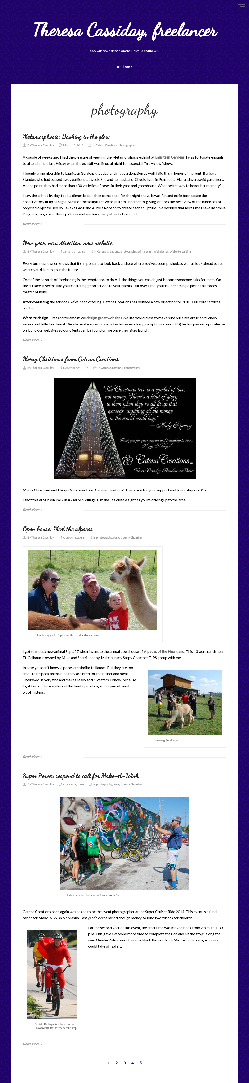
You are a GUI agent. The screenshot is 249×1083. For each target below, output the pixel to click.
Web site (175, 251)
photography (127, 145)
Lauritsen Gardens (170, 157)
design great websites (104, 318)
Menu (241, 6)
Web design (161, 251)
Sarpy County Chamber (127, 537)
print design (144, 251)
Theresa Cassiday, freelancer (124, 30)
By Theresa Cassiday (40, 145)
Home (124, 66)
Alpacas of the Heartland (164, 651)
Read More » (32, 224)
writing (186, 251)
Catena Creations (106, 145)
